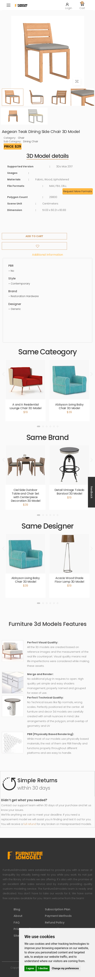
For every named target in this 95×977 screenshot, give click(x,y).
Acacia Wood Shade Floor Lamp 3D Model (69, 580)
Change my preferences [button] (65, 968)
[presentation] (4, 374)
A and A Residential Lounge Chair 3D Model (25, 406)
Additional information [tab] (47, 255)
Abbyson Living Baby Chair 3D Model (69, 406)
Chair (21, 138)
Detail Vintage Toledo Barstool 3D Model (69, 492)
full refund (30, 824)
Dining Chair (30, 141)
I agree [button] (30, 968)
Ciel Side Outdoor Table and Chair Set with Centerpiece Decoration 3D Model (25, 495)
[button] (82, 5)
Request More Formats (77, 191)
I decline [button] (43, 968)
